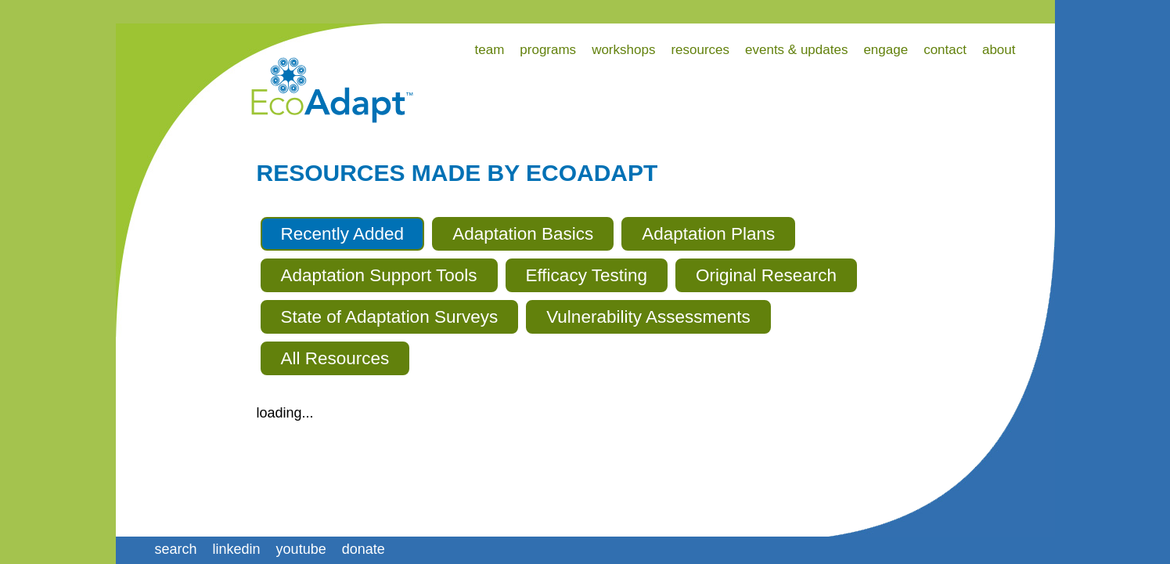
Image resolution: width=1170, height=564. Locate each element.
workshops (623, 49)
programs (548, 49)
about (999, 49)
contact (945, 49)
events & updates (796, 49)
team (490, 49)
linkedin (237, 549)
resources (700, 49)
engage (885, 49)
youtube (301, 549)
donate (363, 549)
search (176, 549)
